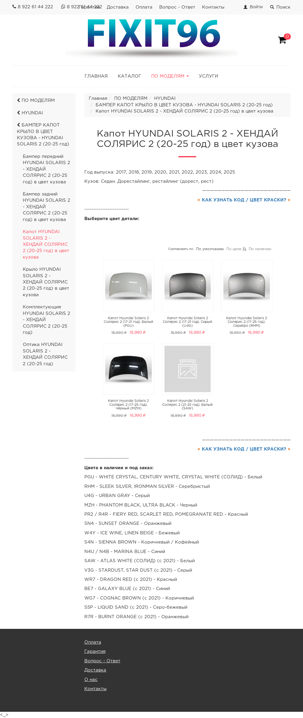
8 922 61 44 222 (35, 7)
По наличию (241, 271)
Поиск (280, 7)
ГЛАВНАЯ (96, 76)
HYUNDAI (30, 113)
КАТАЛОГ (129, 76)
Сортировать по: (182, 271)
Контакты (213, 7)
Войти (256, 7)
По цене (223, 271)
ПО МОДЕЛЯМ (36, 100)
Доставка (118, 7)
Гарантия (95, 651)
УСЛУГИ (208, 76)
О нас (91, 680)
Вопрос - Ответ (177, 7)
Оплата (144, 7)
